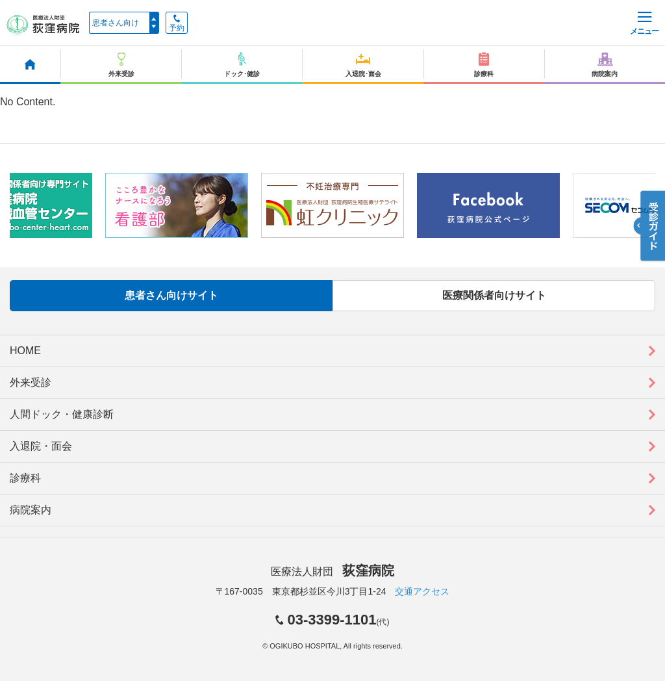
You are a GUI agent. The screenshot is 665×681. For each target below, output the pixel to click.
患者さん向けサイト (171, 295)
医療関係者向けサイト (494, 295)
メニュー (644, 24)
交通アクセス (422, 591)
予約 (176, 23)
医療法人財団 (332, 571)
